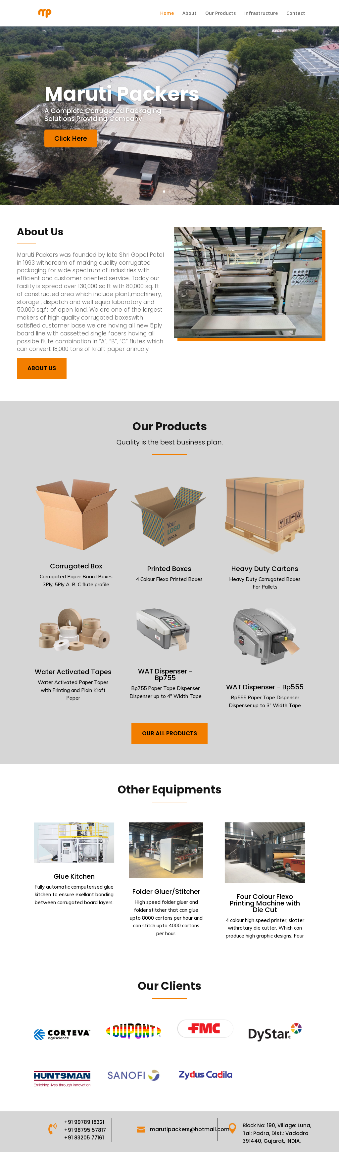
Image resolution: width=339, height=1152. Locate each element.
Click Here (84, 144)
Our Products (220, 13)
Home (167, 13)
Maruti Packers (128, 106)
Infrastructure (261, 13)
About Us (41, 368)
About (189, 13)
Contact (295, 13)
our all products (169, 733)
